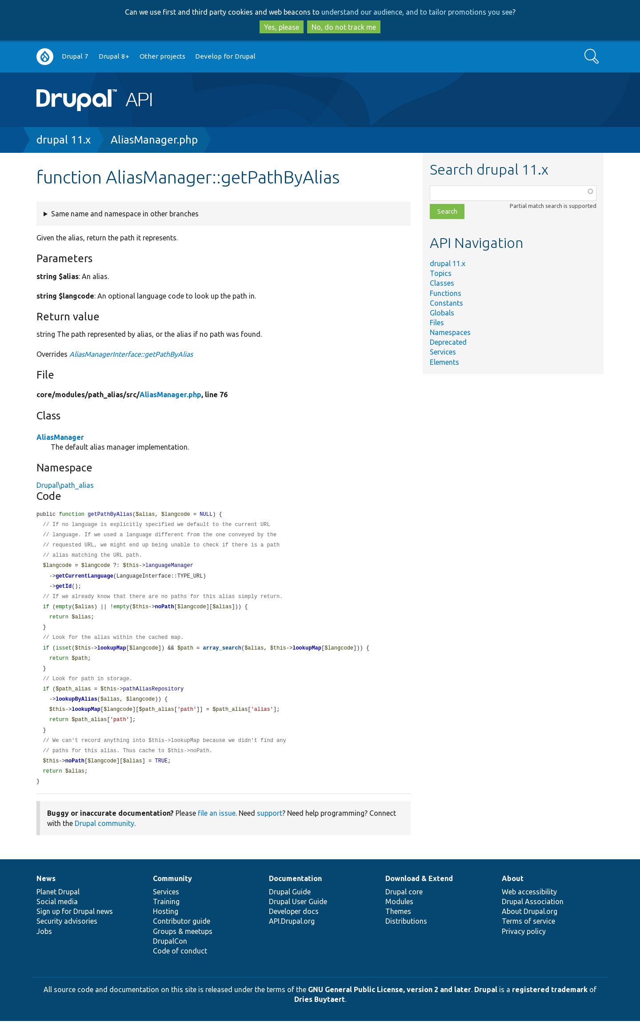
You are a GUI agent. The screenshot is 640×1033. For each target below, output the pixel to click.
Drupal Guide (290, 904)
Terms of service (528, 933)
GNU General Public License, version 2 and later (389, 1001)
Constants (446, 303)
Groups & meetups (182, 943)
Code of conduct (180, 963)
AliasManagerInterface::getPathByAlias (131, 354)
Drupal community (104, 835)
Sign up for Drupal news (74, 923)
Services (443, 352)
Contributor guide (181, 933)
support (269, 825)
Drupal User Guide (298, 913)
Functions (445, 293)
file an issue (217, 825)
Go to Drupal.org (44, 56)
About (513, 890)
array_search (222, 654)
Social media (57, 913)
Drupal (485, 1001)
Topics (441, 273)
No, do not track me (344, 27)
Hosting (165, 923)
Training (166, 913)
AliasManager (60, 437)
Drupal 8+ (114, 56)
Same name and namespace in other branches (125, 214)
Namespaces (450, 332)
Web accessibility (529, 904)
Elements (444, 362)
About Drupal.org (529, 923)
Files (437, 323)
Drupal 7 (75, 56)
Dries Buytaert (319, 1011)
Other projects (162, 56)
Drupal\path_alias (65, 485)
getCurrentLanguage (84, 579)
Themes (398, 923)
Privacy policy (524, 943)
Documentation (295, 890)
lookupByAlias (76, 707)
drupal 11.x (63, 140)
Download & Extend (419, 890)
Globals (442, 313)
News (46, 890)
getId (64, 590)
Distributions (406, 933)
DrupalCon (170, 953)
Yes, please (281, 27)
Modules (399, 913)
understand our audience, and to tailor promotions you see (416, 12)
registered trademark (550, 1001)
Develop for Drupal (225, 56)
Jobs (44, 943)
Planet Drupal (58, 904)
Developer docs (294, 923)
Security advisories (66, 933)
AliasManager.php (154, 140)
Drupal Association (533, 913)
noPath (164, 611)
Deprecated (448, 342)
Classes (442, 283)
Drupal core (404, 904)
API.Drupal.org (292, 933)
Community (172, 890)
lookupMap (111, 654)
